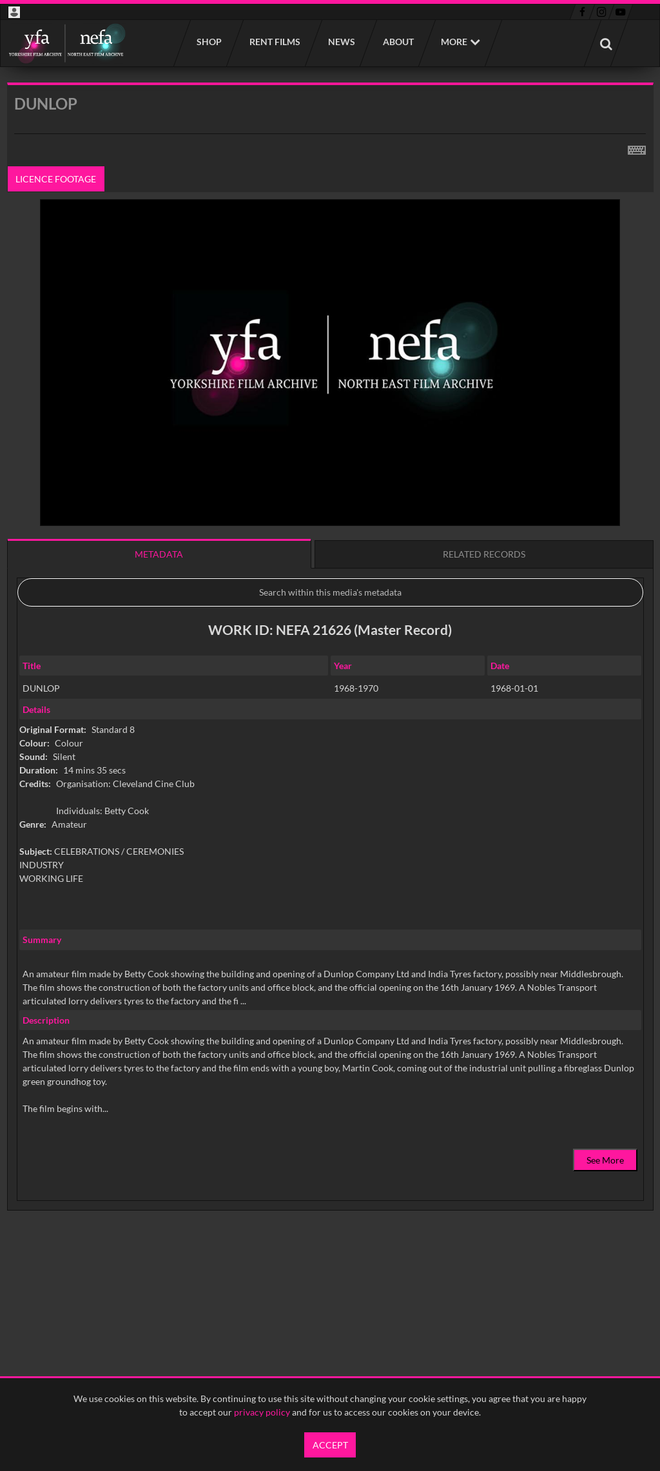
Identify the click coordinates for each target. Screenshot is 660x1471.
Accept (330, 1444)
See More (605, 1159)
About (397, 41)
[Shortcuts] (637, 147)
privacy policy (262, 1412)
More (454, 41)
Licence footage (55, 178)
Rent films (274, 41)
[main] (330, 679)
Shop (208, 41)
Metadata (159, 554)
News (340, 41)
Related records (484, 554)
